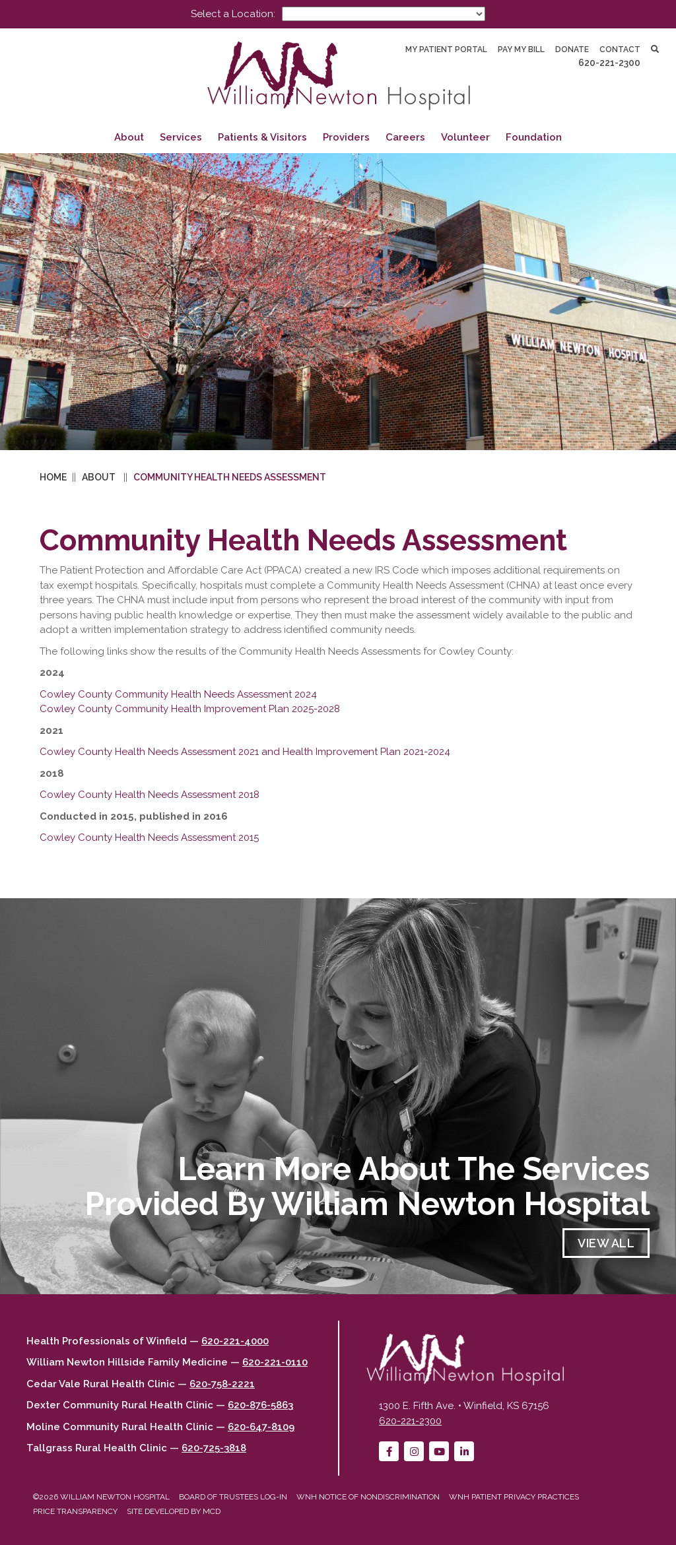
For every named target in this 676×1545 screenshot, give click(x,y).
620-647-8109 (261, 1427)
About (129, 137)
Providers (346, 137)
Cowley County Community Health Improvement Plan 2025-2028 (190, 709)
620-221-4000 (235, 1341)
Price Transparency (75, 1511)
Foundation (534, 137)
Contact (619, 49)
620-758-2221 (222, 1384)
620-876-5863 (260, 1405)
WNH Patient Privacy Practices (514, 1496)
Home (53, 477)
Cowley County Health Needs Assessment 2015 (149, 837)
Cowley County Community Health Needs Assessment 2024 (178, 694)
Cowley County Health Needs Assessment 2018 (149, 795)
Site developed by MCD (173, 1511)
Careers (405, 137)
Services (181, 137)
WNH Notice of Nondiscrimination (368, 1496)
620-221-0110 (275, 1362)
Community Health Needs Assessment (229, 477)
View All (606, 1243)
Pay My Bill (521, 49)
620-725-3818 (214, 1448)
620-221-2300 (609, 62)
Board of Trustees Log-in (233, 1496)
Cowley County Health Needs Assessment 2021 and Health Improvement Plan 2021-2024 (245, 752)
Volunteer (465, 137)
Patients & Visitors (262, 137)
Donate (572, 49)
